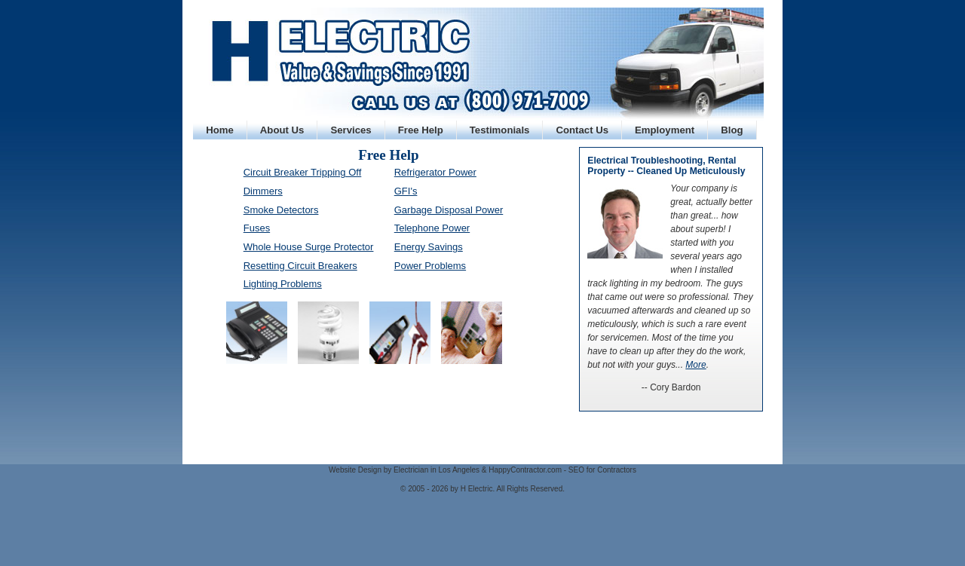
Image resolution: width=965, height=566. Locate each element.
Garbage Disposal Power (449, 210)
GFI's (406, 191)
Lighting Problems (283, 283)
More (695, 364)
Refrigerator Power (435, 172)
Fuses (257, 228)
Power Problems (430, 265)
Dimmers (263, 191)
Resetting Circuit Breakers (300, 265)
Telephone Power (432, 228)
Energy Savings (428, 246)
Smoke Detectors (281, 210)
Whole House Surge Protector (309, 246)
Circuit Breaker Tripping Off (303, 172)
